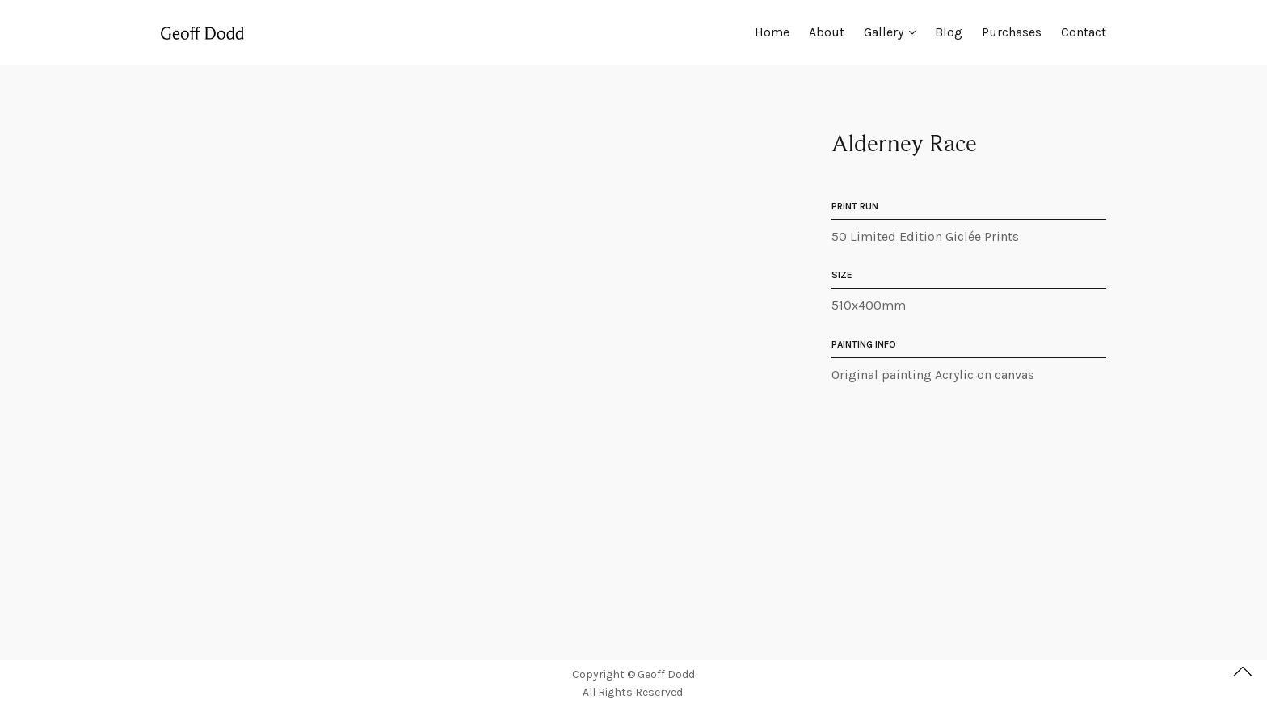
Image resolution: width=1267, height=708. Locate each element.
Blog (948, 32)
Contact (1083, 32)
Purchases (1012, 32)
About (826, 32)
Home (772, 32)
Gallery (883, 32)
